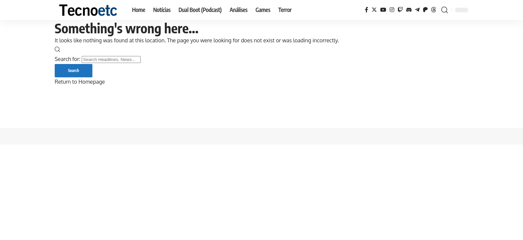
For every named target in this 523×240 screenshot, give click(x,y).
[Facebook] (366, 9)
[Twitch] (400, 9)
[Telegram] (417, 9)
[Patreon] (425, 9)
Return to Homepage (80, 81)
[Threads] (433, 9)
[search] (444, 10)
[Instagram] (392, 9)
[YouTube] (383, 9)
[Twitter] (374, 9)
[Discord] (409, 9)
